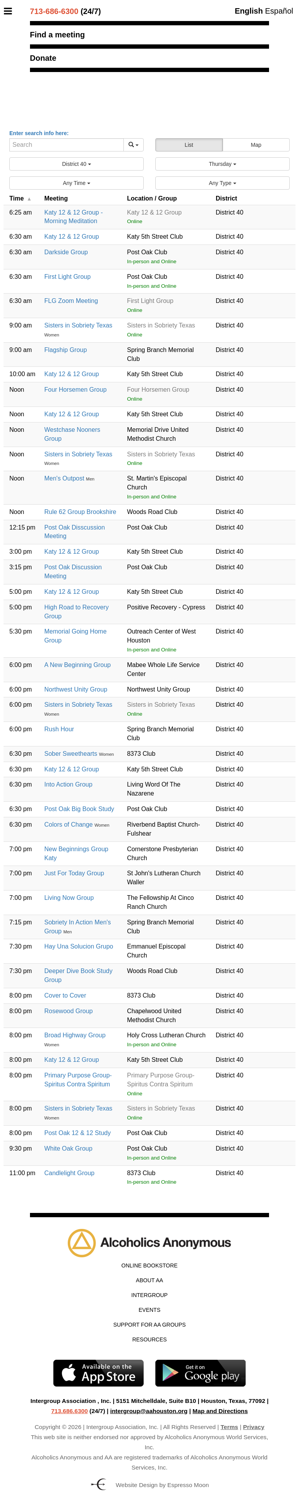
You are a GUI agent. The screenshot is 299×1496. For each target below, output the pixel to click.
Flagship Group (65, 350)
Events (149, 1310)
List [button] (189, 145)
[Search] (66, 144)
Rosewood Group (68, 1011)
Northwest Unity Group (75, 689)
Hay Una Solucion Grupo (78, 946)
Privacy (253, 1427)
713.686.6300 (69, 1411)
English (249, 11)
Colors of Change (69, 824)
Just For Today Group (74, 873)
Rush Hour (59, 729)
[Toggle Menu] (10, 11)
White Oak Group (68, 1148)
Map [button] (256, 145)
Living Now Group (69, 897)
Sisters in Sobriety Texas (78, 325)
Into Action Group (68, 784)
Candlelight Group (69, 1173)
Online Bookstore (149, 1265)
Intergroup (149, 1295)
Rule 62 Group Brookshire (80, 512)
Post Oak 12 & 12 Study (77, 1133)
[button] (76, 164)
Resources (149, 1339)
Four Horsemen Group (75, 389)
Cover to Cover (65, 995)
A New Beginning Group (77, 665)
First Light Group (67, 276)
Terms (229, 1427)
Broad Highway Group (75, 1035)
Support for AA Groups (149, 1325)
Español (279, 11)
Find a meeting (57, 34)
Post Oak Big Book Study (79, 809)
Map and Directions (220, 1411)
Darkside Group (66, 252)
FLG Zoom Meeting (71, 300)
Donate (43, 58)
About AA (149, 1280)
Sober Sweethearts (71, 753)
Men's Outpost (65, 478)
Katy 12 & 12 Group (71, 236)
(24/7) (65, 11)
